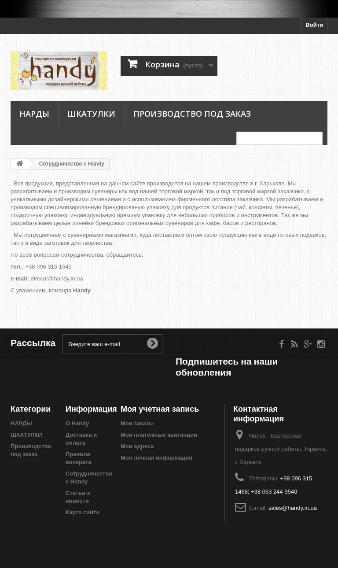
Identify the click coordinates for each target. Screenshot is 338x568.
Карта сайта (82, 512)
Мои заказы (137, 423)
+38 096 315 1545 (48, 266)
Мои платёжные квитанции (159, 435)
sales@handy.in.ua (292, 508)
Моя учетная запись (160, 408)
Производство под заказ (192, 113)
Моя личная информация (156, 457)
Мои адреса (137, 446)
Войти (314, 25)
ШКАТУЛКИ (91, 113)
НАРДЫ (34, 113)
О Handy (77, 423)
